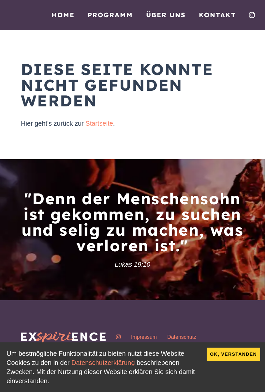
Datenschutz (181, 337)
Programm (110, 15)
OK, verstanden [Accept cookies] (233, 354)
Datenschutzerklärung (103, 362)
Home (63, 15)
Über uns (166, 15)
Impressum (144, 337)
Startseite (99, 123)
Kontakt (217, 15)
